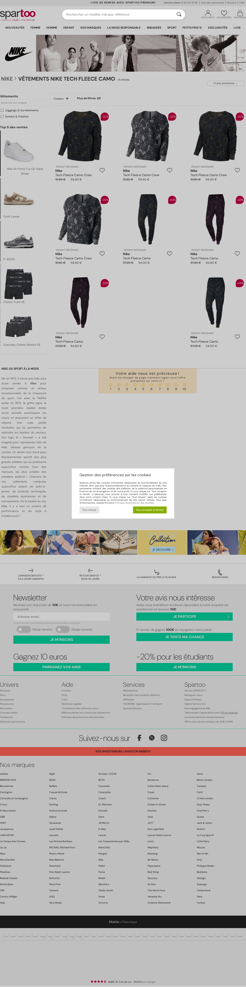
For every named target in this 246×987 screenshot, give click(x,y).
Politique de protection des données (134, 502)
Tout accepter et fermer (150, 509)
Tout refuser (89, 509)
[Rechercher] (179, 14)
